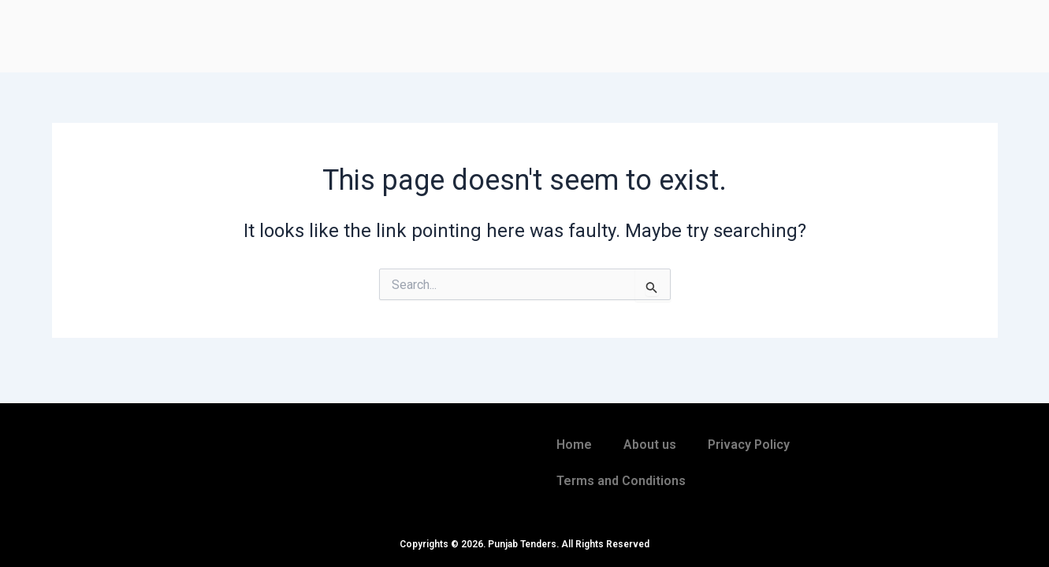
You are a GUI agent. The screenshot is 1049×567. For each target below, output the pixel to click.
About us (649, 444)
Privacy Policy (749, 444)
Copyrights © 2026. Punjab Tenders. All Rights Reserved (524, 544)
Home (574, 444)
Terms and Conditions (621, 480)
